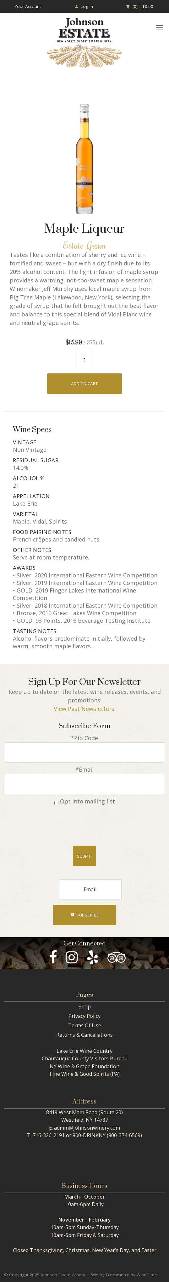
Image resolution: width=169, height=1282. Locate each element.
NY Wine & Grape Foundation (84, 1066)
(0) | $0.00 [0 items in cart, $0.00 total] (139, 6)
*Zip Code (84, 738)
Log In (83, 6)
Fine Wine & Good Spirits (79, 1073)
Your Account (28, 6)
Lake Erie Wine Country (84, 1050)
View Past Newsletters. (85, 708)
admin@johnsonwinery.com (87, 1127)
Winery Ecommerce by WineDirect (124, 1275)
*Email (85, 769)
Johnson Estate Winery (84, 43)
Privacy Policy (84, 1016)
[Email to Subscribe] (90, 889)
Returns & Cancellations (84, 1034)
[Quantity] (84, 360)
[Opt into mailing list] (56, 803)
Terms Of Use (84, 1025)
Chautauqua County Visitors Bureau (85, 1058)
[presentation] (84, 823)
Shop (85, 1006)
